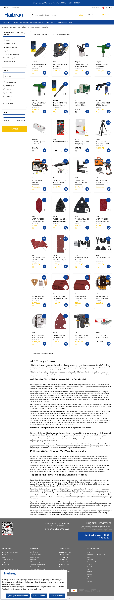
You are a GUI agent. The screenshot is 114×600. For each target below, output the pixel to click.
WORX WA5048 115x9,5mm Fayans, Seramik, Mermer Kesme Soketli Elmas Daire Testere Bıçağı (39, 336)
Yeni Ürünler (34, 552)
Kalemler (62, 569)
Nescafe (90, 559)
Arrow (7, 100)
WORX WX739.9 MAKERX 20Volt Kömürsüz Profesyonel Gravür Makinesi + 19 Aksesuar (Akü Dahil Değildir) (60, 181)
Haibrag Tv (5, 564)
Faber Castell (91, 562)
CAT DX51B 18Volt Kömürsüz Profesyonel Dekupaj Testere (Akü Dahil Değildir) (60, 65)
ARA (77, 15)
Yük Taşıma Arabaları (65, 552)
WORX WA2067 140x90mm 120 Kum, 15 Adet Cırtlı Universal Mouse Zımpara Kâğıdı (81, 297)
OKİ (76, 100)
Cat (54, 62)
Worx (33, 178)
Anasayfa (5, 27)
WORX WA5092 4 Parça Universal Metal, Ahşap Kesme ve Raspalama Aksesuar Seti (81, 259)
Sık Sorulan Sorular (8, 559)
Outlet (70, 22)
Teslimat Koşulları (7, 567)
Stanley (89, 564)
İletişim (4, 557)
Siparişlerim (15, 8)
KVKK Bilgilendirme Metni (10, 569)
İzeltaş (89, 576)
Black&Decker (9, 82)
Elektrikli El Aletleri (9, 43)
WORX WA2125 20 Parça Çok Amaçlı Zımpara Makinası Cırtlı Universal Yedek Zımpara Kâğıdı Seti (60, 220)
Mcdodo (90, 567)
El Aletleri (6, 40)
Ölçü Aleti (6, 51)
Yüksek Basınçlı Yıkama (10, 58)
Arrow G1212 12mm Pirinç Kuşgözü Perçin (82, 143)
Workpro (8, 86)
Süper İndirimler (62, 22)
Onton (55, 139)
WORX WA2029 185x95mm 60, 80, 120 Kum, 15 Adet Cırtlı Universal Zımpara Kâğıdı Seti (60, 259)
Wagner (77, 62)
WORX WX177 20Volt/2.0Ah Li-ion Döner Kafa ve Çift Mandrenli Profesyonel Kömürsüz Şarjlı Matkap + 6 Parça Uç (103, 181)
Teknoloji (15, 22)
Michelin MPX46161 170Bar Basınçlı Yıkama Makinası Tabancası (103, 104)
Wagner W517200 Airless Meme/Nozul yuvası (82, 65)
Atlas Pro (8, 103)
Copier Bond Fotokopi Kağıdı (96, 554)
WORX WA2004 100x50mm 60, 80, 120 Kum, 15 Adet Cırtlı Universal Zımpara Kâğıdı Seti (103, 220)
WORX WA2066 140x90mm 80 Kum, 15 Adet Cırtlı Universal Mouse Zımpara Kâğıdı (60, 297)
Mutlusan (35, 139)
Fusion (7, 96)
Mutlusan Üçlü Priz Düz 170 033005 (38, 143)
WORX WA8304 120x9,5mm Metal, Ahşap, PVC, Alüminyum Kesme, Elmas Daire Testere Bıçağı (103, 297)
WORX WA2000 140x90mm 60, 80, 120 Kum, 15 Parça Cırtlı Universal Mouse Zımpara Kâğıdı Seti (60, 336)
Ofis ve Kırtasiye (35, 562)
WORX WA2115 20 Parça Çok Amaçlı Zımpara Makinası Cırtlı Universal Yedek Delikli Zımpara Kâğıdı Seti (82, 220)
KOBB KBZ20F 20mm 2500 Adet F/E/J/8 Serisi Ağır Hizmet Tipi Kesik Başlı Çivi (102, 336)
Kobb (98, 139)
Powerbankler (63, 557)
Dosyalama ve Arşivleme (38, 569)
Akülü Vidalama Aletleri (11, 54)
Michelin (34, 62)
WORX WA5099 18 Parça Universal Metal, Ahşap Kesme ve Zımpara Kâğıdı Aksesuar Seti (103, 259)
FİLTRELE (14, 129)
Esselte (89, 581)
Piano (7, 89)
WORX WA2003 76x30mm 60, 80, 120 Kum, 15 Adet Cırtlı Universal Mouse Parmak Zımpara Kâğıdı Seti (39, 220)
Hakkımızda (5, 554)
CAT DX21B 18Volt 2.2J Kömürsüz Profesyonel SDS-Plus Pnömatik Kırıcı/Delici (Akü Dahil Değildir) (81, 336)
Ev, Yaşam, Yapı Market (37, 22)
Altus (89, 552)
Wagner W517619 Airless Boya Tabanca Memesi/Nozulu (39, 104)
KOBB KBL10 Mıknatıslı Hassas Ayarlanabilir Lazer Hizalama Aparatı (81, 181)
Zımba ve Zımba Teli (10, 47)
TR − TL (107, 8)
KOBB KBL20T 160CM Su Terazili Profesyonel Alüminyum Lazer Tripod (102, 143)
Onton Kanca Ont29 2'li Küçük (60, 143)
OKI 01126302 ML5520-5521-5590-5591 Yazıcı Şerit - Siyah (81, 104)
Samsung (90, 574)
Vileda (89, 557)
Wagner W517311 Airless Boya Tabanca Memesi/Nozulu (103, 65)
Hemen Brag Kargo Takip (10, 552)
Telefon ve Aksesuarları (38, 567)
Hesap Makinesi (64, 564)
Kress (7, 93)
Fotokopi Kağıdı (64, 554)
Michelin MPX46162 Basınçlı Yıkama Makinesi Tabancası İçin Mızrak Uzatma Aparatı (60, 104)
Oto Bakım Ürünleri (65, 562)
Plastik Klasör (63, 559)
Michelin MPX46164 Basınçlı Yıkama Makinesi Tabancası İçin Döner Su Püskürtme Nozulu (39, 65)
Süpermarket (7, 22)
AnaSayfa (5, 8)
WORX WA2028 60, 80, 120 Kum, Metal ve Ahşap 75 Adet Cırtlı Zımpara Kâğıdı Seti (39, 259)
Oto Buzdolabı (63, 567)
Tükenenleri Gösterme (61, 34)
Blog (3, 562)
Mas (88, 569)
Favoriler (95, 8)
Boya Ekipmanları (9, 61)
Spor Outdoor (50, 22)
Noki (88, 579)
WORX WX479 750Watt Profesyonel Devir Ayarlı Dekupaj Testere (38, 181)
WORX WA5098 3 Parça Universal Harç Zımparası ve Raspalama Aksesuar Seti (38, 297)
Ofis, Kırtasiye (24, 22)
